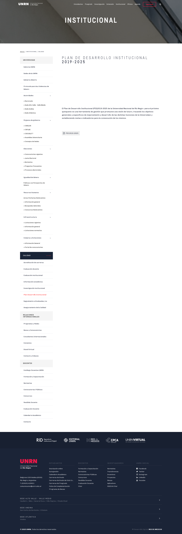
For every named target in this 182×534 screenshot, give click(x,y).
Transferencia (112, 472)
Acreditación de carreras (34, 263)
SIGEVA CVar (112, 486)
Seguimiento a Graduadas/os (35, 301)
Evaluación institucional (33, 275)
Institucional (120, 4)
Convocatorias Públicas (33, 390)
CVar (80, 486)
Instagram (141, 475)
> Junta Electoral (30, 158)
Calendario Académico (32, 415)
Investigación (99, 4)
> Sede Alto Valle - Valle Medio (35, 105)
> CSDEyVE (27, 126)
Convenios (28, 343)
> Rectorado (28, 101)
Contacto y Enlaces (31, 356)
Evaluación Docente (31, 409)
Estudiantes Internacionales (35, 337)
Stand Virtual (29, 349)
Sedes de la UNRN (30, 73)
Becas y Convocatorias (33, 330)
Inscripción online (56, 469)
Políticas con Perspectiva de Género (34, 184)
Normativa (28, 383)
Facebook (141, 469)
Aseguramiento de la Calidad (35, 308)
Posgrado (88, 4)
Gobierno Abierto (30, 80)
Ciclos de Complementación (59, 486)
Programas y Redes (31, 324)
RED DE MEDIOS (155, 529)
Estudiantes (78, 4)
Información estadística (33, 282)
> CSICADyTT (28, 133)
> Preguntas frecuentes (33, 166)
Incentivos (111, 475)
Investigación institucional (34, 288)
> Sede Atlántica (30, 113)
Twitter (140, 472)
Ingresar (149, 4)
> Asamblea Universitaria (33, 137)
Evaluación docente (31, 269)
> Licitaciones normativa (33, 230)
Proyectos (111, 477)
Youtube (140, 480)
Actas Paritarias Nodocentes (34, 198)
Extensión (110, 4)
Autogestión (54, 472)
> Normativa (28, 162)
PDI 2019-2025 (72, 133)
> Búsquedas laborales (32, 206)
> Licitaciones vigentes (32, 222)
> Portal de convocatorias (33, 247)
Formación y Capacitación (34, 377)
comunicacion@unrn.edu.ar (31, 486)
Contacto (27, 422)
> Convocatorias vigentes (33, 154)
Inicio (22, 51)
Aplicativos (111, 483)
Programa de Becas (57, 489)
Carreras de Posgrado (58, 483)
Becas (109, 480)
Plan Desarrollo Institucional (35, 295)
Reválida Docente (30, 402)
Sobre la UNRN (29, 67)
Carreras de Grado (56, 477)
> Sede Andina (29, 109)
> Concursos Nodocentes (33, 210)
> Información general (32, 202)
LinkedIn (140, 477)
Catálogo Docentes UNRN (34, 370)
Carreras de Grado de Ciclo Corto (62, 480)
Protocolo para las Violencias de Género (36, 87)
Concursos (28, 396)
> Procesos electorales (32, 170)
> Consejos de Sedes (31, 141)
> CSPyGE (27, 129)
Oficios (130, 4)
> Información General (32, 243)
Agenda (137, 4)
